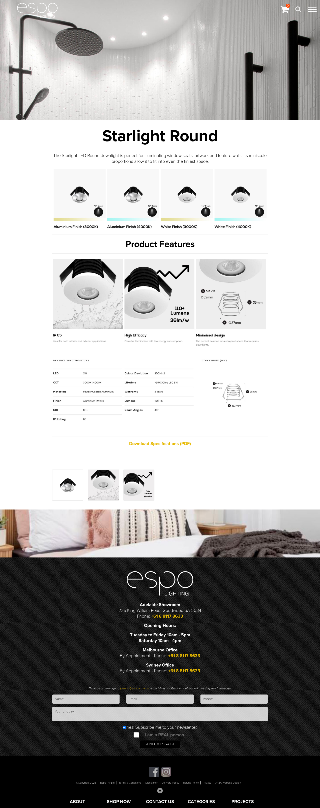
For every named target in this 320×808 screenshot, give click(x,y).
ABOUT (77, 801)
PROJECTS (243, 801)
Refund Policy (191, 782)
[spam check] (136, 735)
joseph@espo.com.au (135, 688)
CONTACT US (160, 801)
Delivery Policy (170, 782)
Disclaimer (151, 782)
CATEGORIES (201, 801)
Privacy (207, 782)
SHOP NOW (119, 801)
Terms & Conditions (130, 782)
